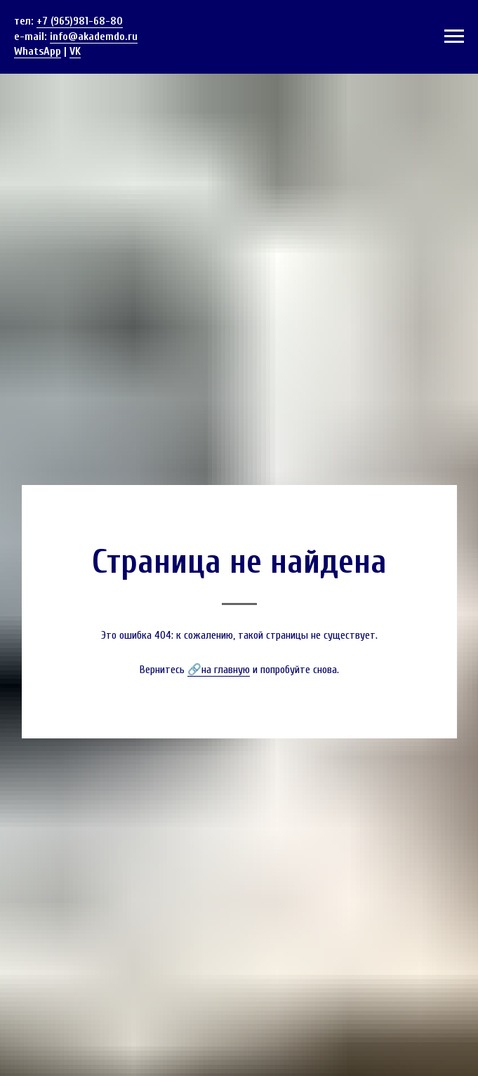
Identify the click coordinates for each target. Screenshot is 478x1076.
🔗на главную (218, 669)
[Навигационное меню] (454, 36)
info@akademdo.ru (94, 36)
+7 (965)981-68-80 (79, 21)
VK (75, 51)
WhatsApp (37, 51)
